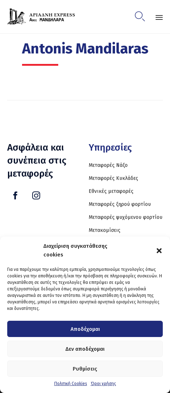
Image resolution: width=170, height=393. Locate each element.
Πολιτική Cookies (70, 383)
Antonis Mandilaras (85, 48)
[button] (159, 250)
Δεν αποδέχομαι (85, 349)
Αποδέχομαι (85, 329)
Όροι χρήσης (103, 383)
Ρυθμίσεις (85, 369)
